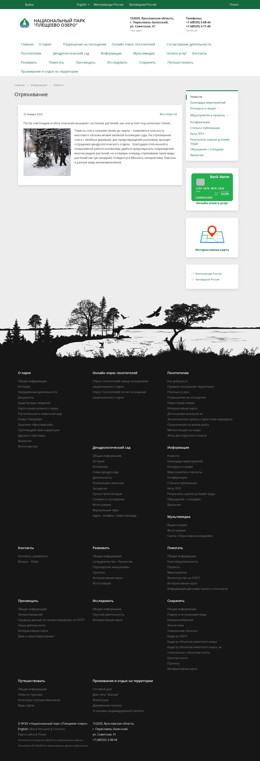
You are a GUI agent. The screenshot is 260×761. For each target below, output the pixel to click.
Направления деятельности (37, 392)
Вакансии (197, 155)
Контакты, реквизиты (33, 556)
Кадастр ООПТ (177, 636)
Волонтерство (28, 446)
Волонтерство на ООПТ (183, 578)
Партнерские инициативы (111, 567)
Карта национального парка (38, 408)
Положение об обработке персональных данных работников (52, 745)
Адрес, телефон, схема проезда (114, 516)
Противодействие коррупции (38, 430)
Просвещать (86, 62)
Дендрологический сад (71, 53)
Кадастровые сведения (34, 403)
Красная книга (177, 658)
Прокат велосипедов (107, 494)
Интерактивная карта (182, 408)
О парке (45, 44)
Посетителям (31, 53)
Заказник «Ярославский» (35, 425)
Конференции (200, 122)
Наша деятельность (32, 625)
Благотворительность (182, 562)
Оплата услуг (176, 53)
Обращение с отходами (207, 149)
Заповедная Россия (142, 5)
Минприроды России (109, 5)
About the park (39, 729)
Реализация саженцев (108, 483)
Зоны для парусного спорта (186, 435)
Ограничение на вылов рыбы (188, 425)
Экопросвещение (30, 614)
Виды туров (26, 705)
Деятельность (102, 477)
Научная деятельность (108, 614)
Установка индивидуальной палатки (118, 711)
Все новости (166, 114)
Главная (27, 44)
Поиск (42, 734)
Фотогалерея (102, 505)
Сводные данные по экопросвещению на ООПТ (51, 620)
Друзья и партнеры (31, 435)
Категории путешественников (39, 700)
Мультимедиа (144, 53)
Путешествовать (180, 62)
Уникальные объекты (182, 631)
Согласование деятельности (189, 44)
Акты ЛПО (197, 134)
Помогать (56, 62)
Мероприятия (177, 572)
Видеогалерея (177, 525)
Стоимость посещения (108, 499)
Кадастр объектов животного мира (192, 642)
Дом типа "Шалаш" (106, 695)
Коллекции (100, 467)
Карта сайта (26, 734)
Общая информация (32, 381)
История (24, 387)
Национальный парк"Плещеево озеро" (51, 22)
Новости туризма (30, 695)
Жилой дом (101, 700)
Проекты (99, 572)
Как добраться (177, 381)
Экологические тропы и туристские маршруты (199, 419)
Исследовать (117, 62)
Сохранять (147, 62)
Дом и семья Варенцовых (36, 636)
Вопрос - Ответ (28, 562)
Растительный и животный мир (40, 414)
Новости (58, 85)
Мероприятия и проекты (207, 115)
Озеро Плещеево (30, 419)
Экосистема (175, 625)
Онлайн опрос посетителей (133, 44)
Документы (26, 397)
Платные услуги (178, 392)
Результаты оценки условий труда (209, 141)
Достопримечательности (185, 414)
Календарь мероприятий (208, 103)
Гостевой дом (102, 689)
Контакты (199, 53)
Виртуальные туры (106, 510)
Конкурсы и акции (203, 108)
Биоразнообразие (180, 620)
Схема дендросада (106, 472)
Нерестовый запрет (181, 403)
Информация (111, 53)
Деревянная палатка (107, 705)
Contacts (59, 729)
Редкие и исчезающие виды (187, 614)
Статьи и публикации (205, 128)
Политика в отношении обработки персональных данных (50, 740)
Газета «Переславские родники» (190, 536)
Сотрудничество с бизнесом (112, 562)
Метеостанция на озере (184, 430)
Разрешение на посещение (84, 44)
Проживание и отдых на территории (49, 71)
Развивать (29, 62)
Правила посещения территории (190, 387)
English (81, 5)
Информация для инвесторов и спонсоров (197, 589)
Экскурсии (100, 488)
